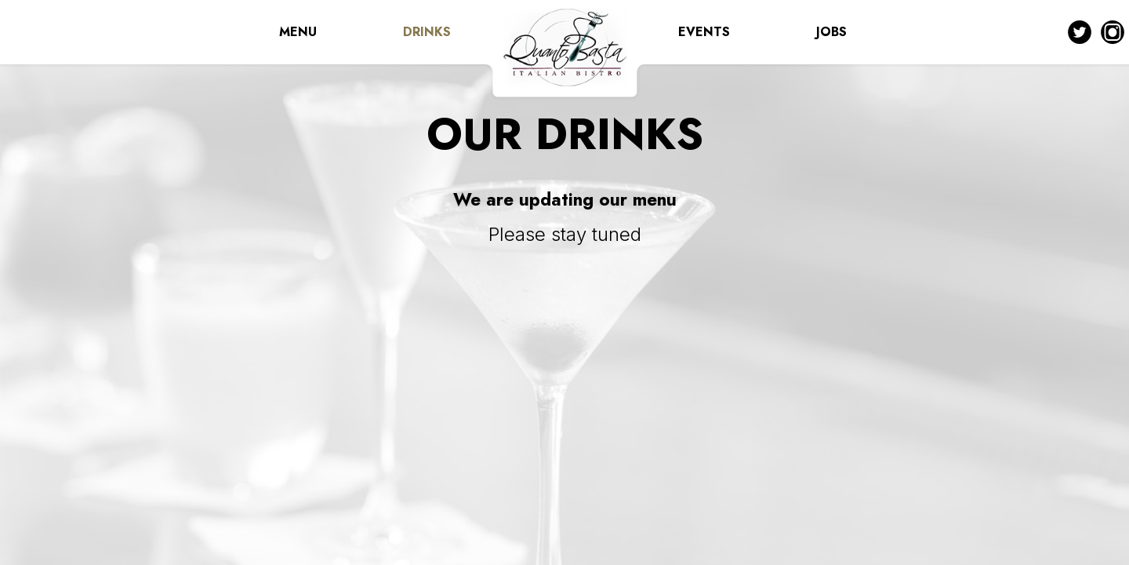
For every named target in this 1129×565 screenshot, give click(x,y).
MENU (298, 32)
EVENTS (704, 32)
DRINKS (427, 32)
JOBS (831, 32)
